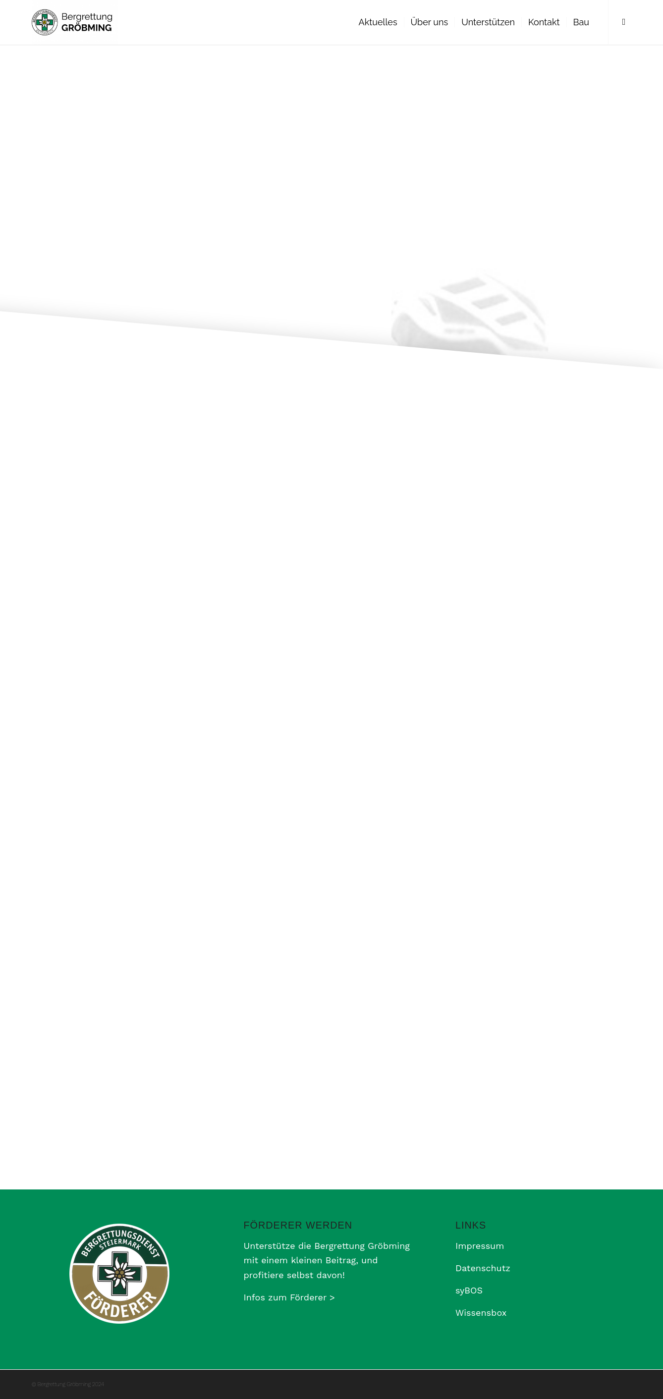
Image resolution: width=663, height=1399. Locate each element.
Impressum (479, 1245)
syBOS (469, 1290)
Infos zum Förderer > (289, 1297)
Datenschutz (482, 1268)
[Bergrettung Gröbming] (75, 22)
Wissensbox (480, 1312)
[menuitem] (378, 22)
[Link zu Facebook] (623, 21)
